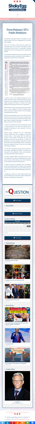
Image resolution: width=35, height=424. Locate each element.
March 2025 (17, 221)
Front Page (17, 200)
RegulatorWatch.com (11, 412)
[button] (17, 14)
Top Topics (17, 237)
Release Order (17, 213)
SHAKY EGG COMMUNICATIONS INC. (22, 419)
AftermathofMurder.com (23, 412)
